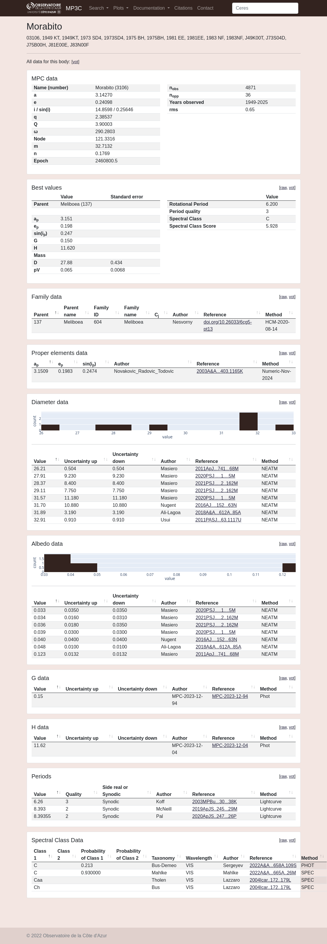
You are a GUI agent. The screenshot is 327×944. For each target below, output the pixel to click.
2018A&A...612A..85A (218, 512)
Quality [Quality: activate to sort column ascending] (73, 794)
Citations (183, 8)
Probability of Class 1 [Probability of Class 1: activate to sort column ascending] (93, 855)
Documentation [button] (149, 8)
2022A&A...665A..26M (273, 872)
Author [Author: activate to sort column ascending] (180, 314)
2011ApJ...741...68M (217, 468)
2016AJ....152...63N (216, 505)
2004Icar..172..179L (270, 880)
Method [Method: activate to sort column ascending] (274, 314)
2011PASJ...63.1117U (218, 519)
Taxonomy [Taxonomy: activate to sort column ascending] (163, 858)
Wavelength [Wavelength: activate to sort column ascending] (199, 858)
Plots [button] (119, 8)
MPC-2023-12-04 (230, 745)
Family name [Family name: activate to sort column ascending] (131, 311)
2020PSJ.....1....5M (215, 475)
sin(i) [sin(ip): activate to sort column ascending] (89, 364)
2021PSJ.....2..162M (216, 483)
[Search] (265, 8)
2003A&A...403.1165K (220, 371)
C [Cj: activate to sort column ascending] (157, 315)
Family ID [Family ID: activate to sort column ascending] (101, 311)
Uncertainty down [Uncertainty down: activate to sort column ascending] (125, 458)
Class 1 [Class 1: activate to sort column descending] (40, 855)
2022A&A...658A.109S (273, 865)
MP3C (74, 8)
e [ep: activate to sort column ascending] (60, 364)
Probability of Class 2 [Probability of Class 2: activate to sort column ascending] (129, 855)
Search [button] (97, 8)
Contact (205, 8)
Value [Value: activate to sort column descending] (40, 461)
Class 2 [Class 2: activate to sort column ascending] (63, 855)
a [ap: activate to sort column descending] (36, 364)
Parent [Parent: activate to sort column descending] (41, 314)
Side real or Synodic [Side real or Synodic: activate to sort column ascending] (115, 791)
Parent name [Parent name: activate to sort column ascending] (71, 311)
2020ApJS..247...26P (214, 816)
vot (75, 61)
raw (283, 187)
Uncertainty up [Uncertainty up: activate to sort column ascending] (80, 461)
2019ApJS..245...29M (214, 808)
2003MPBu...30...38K (214, 801)
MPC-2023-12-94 (230, 696)
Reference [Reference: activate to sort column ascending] (215, 314)
